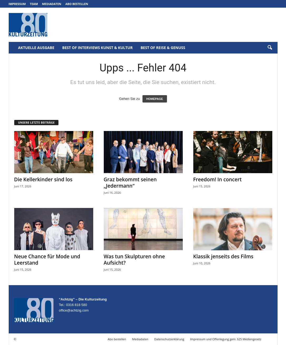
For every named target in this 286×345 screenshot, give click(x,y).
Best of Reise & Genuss (163, 47)
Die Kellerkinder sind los (43, 179)
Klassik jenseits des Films (223, 256)
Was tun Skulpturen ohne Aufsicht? (134, 259)
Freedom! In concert (217, 179)
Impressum (17, 4)
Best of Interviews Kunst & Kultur (97, 47)
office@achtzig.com (74, 310)
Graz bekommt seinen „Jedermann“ (130, 182)
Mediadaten (51, 4)
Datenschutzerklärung (169, 339)
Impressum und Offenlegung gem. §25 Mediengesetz (225, 339)
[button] (269, 48)
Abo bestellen (76, 4)
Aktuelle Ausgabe (36, 47)
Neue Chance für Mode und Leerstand (47, 259)
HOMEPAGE (154, 98)
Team (34, 4)
